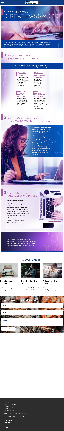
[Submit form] (8, 329)
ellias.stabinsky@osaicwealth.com (14, 416)
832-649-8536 (12, 405)
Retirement (7, 422)
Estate (6, 427)
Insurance (7, 430)
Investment (7, 425)
